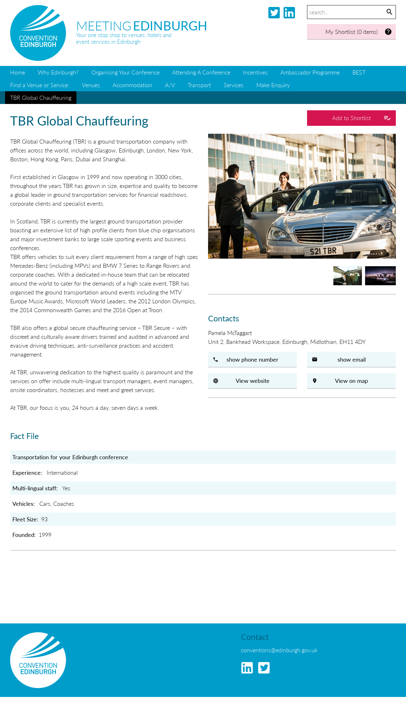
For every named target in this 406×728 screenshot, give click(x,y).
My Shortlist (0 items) (358, 32)
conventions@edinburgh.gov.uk (279, 650)
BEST (358, 72)
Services (234, 85)
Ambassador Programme (310, 72)
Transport (199, 85)
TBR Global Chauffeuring (40, 97)
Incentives (255, 72)
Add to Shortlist (361, 118)
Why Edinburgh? (58, 72)
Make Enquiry (273, 85)
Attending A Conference (201, 72)
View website (253, 380)
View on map (351, 380)
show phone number (252, 359)
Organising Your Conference (125, 72)
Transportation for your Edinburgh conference (70, 457)
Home (17, 72)
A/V (170, 85)
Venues (91, 85)
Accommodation (132, 85)
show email (351, 359)
